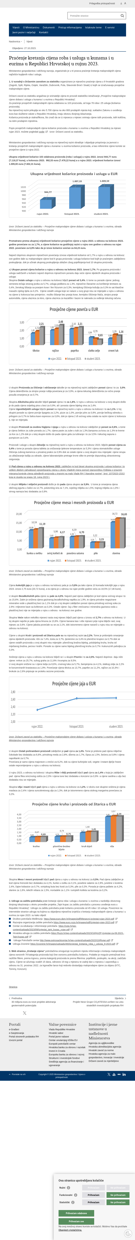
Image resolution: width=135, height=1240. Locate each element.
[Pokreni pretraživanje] (122, 15)
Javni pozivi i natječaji (24, 32)
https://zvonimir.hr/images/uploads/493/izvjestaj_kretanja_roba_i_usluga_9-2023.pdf (72, 944)
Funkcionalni (65, 1201)
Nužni (62, 1194)
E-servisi (110, 27)
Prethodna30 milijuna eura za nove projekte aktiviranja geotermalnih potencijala (34, 1002)
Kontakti (43, 32)
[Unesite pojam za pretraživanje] (93, 15)
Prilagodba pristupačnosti (102, 3)
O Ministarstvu (31, 27)
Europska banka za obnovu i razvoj (66, 1054)
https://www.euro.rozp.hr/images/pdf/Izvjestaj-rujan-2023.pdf (84, 922)
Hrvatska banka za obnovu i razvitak (67, 1047)
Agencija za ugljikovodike (101, 1043)
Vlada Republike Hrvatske (62, 1029)
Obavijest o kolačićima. (70, 1230)
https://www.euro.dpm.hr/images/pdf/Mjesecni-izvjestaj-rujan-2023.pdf (79, 919)
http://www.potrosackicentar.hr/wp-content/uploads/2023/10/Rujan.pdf (75, 940)
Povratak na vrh (19, 1074)
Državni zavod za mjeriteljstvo (104, 1061)
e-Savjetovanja (16, 1033)
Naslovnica (14, 41)
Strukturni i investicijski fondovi (64, 1058)
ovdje (41, 131)
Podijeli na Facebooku (17, 1013)
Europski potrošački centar (62, 1043)
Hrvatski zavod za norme (101, 1050)
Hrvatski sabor (56, 1033)
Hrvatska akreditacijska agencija (105, 1046)
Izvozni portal (15, 1040)
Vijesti (16, 27)
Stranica (13, 987)
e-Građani (14, 1029)
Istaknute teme (93, 27)
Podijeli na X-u (24, 1013)
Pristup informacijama (70, 27)
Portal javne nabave (59, 1036)
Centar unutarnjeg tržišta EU (63, 1040)
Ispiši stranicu (10, 1013)
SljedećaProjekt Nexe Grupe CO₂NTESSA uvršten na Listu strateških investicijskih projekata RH (98, 1002)
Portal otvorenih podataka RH (24, 1036)
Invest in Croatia (57, 1051)
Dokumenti (49, 27)
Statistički (64, 1209)
